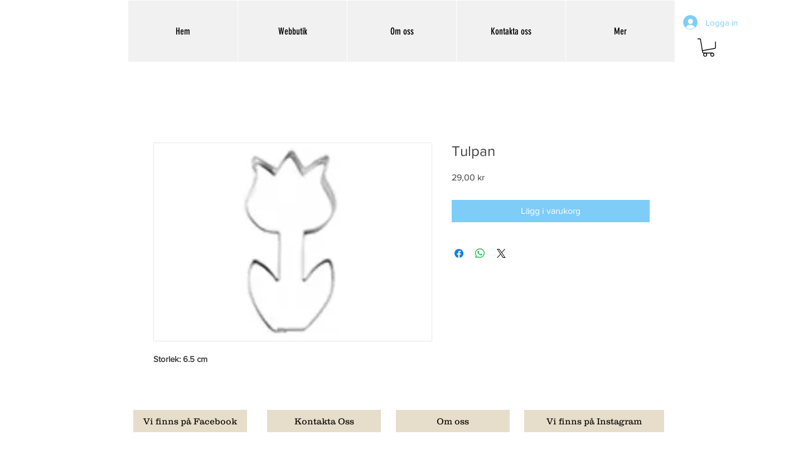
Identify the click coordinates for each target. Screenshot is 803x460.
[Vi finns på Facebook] (190, 421)
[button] (708, 47)
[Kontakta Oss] (324, 421)
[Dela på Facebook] (459, 253)
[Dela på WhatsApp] (480, 253)
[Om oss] (453, 421)
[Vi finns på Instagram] (594, 421)
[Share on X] (501, 253)
